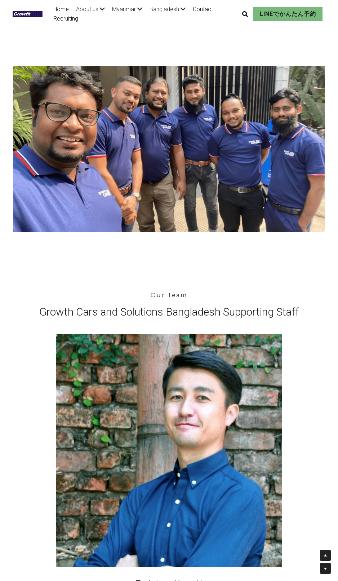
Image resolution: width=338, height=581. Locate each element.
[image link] (31, 13)
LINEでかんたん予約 (278, 13)
